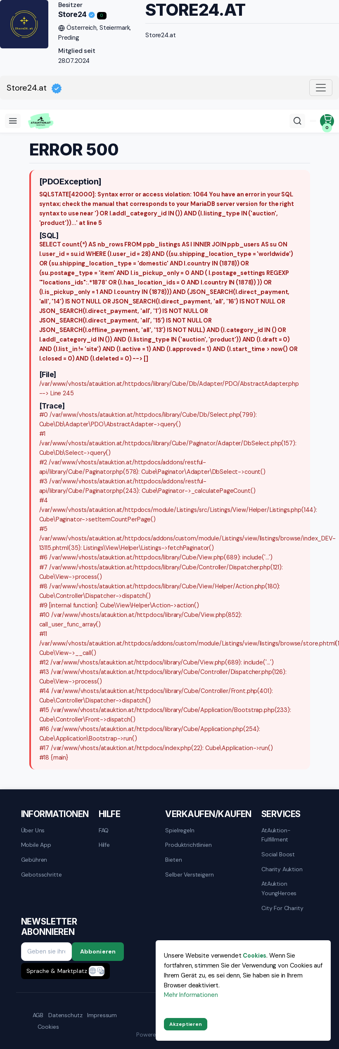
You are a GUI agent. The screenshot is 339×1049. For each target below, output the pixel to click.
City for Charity (282, 908)
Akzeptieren (185, 1024)
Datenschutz (65, 1015)
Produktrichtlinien (188, 844)
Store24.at (34, 88)
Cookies (48, 1026)
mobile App (36, 844)
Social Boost (278, 854)
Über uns (33, 830)
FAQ (104, 830)
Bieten (173, 859)
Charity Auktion (282, 869)
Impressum (102, 1015)
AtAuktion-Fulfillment (276, 835)
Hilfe (104, 844)
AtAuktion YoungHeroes (278, 888)
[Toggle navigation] (320, 87)
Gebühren (34, 859)
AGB (38, 1015)
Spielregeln (179, 830)
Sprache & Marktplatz (56, 971)
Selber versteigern (189, 874)
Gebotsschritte (41, 874)
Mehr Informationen (191, 995)
